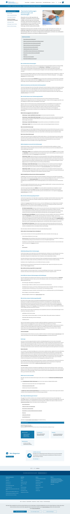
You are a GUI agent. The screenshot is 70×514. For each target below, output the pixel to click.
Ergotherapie (23, 306)
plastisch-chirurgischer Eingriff (41, 363)
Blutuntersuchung (25, 238)
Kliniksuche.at (38, 480)
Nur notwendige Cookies (35, 511)
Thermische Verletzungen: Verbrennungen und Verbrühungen (12, 20)
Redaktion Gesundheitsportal (28, 426)
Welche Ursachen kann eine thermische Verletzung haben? (33, 41)
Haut (29, 100)
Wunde (29, 266)
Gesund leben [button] (27, 2)
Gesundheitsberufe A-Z (26, 417)
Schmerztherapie (58, 334)
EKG (23, 245)
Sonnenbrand (36, 154)
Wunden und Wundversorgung (11, 26)
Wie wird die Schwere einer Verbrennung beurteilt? (32, 43)
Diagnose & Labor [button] (39, 2)
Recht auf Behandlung (26, 404)
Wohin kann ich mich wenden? (28, 57)
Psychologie (35, 306)
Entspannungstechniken (43, 335)
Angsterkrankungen (24, 192)
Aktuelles (22, 479)
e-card (23, 398)
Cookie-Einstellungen (46, 507)
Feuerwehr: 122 (8, 482)
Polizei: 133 (7, 480)
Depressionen (60, 191)
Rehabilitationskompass (39, 482)
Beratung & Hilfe (38, 484)
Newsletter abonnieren (42, 473)
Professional (37, 489)
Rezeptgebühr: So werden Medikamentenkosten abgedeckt (32, 411)
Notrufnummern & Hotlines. (27, 444)
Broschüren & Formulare (39, 487)
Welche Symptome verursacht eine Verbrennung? (31, 45)
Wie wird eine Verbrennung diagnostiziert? (30, 47)
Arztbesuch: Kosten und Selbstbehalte (28, 406)
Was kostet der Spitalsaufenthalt (27, 409)
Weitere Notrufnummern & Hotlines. (11, 495)
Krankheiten (9, 6)
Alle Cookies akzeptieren (20, 511)
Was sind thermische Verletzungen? (29, 39)
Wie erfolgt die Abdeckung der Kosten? (30, 59)
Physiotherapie (59, 304)
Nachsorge (25, 55)
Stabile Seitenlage (26, 435)
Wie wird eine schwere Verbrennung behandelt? (31, 53)
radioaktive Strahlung (24, 93)
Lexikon (22, 480)
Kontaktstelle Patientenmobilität (41, 479)
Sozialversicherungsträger (25, 402)
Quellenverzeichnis (42, 423)
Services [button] (53, 2)
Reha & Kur (24, 413)
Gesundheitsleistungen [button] (47, 2)
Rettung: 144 (8, 479)
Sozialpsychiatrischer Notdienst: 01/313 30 (12, 493)
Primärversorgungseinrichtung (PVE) (28, 386)
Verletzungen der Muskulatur (11, 17)
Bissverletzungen (9, 13)
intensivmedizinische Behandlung (34, 329)
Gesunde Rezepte (23, 489)
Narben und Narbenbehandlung (12, 15)
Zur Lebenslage (36, 459)
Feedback (37, 468)
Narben (23, 162)
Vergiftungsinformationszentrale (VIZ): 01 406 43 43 (12, 490)
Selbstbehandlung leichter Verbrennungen (30, 49)
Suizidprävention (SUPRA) (24, 492)
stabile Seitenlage (39, 294)
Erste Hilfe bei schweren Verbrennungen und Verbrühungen (33, 51)
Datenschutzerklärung (36, 508)
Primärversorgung (23, 487)
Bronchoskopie (24, 247)
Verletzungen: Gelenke (10, 22)
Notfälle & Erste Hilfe (26, 434)
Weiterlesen (52, 484)
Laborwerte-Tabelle (24, 484)
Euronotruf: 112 (8, 484)
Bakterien (33, 243)
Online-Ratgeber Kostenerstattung (32, 420)
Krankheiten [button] (32, 2)
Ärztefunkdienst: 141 (9, 487)
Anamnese (28, 203)
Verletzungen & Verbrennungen (16, 6)
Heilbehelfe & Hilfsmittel (26, 415)
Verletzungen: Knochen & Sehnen (12, 24)
